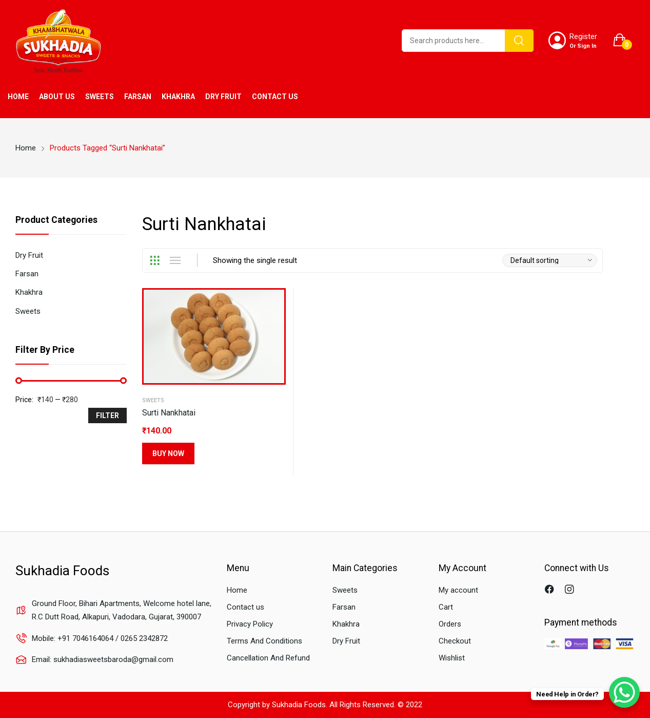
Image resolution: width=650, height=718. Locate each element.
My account (458, 590)
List (175, 260)
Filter (107, 415)
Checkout (455, 641)
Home (237, 590)
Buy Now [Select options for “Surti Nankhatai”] (168, 453)
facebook (550, 590)
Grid (154, 260)
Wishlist (452, 658)
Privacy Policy (250, 624)
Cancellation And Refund (268, 658)
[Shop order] (549, 260)
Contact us (245, 607)
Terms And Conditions (264, 641)
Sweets (153, 400)
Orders (450, 624)
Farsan (26, 273)
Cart (446, 607)
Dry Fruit (29, 255)
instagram (570, 590)
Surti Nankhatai (168, 413)
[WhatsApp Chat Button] (624, 692)
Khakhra (29, 292)
